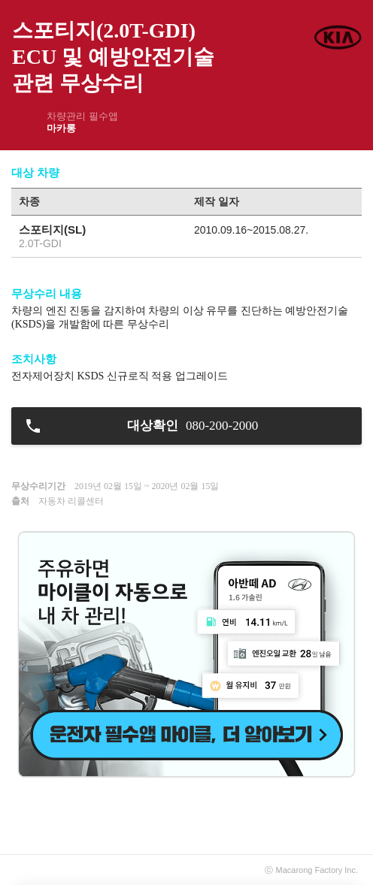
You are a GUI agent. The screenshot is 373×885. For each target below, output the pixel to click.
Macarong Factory (309, 869)
